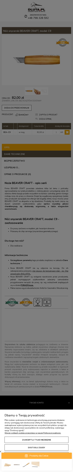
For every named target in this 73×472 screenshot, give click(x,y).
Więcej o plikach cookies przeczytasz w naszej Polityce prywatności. (33, 433)
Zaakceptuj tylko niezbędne (36, 440)
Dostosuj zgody (36, 447)
